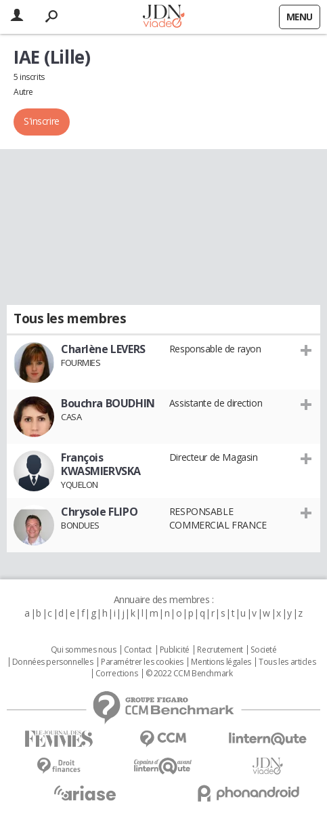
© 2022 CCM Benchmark (189, 673)
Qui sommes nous (83, 650)
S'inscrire (42, 121)
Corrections (116, 673)
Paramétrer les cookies (142, 662)
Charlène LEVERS (103, 349)
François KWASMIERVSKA (101, 464)
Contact (138, 650)
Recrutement (219, 650)
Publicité (175, 650)
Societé (263, 650)
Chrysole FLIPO (99, 511)
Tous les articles (287, 662)
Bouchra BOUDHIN (108, 403)
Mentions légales (220, 662)
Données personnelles (52, 662)
